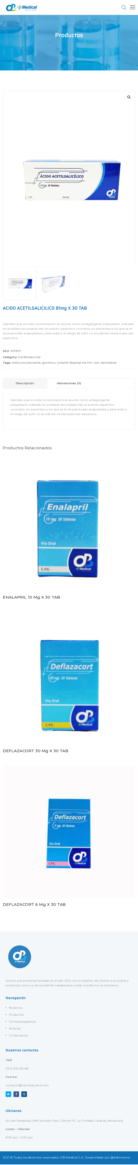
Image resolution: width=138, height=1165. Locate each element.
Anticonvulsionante (26, 363)
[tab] (25, 384)
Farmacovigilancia (22, 1022)
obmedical (108, 363)
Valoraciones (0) (69, 384)
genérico (49, 363)
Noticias (15, 1029)
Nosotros (15, 1008)
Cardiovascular (29, 357)
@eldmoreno (120, 1158)
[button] (129, 97)
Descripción (25, 384)
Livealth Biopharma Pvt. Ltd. (78, 363)
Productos (16, 1015)
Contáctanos (18, 1036)
